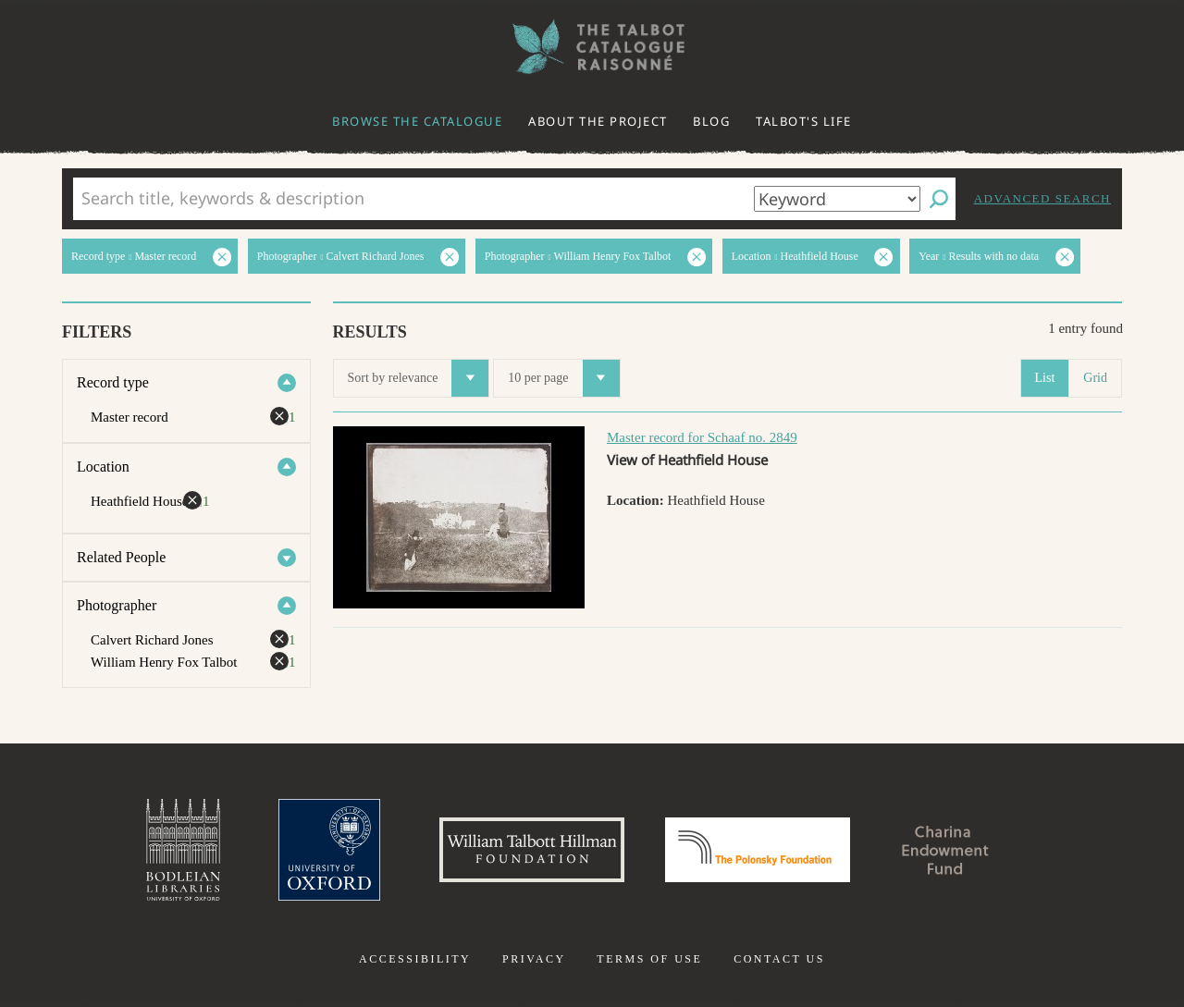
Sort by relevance (418, 378)
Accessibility (415, 958)
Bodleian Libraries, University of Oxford (183, 850)
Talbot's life (804, 121)
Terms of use (649, 958)
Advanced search (1042, 198)
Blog (711, 121)
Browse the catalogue (417, 121)
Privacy (534, 958)
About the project (598, 121)
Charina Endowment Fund (946, 849)
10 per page (563, 378)
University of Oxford (329, 850)
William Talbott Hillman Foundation (531, 849)
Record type (113, 382)
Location (103, 466)
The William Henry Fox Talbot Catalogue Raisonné (592, 46)
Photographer (116, 605)
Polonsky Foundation (757, 849)
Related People (121, 557)
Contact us (779, 958)
